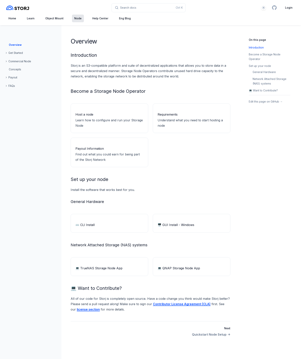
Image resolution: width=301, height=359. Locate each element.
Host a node (84, 114)
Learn (31, 18)
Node (78, 18)
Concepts (15, 69)
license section (88, 309)
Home (12, 18)
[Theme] (263, 7)
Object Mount (54, 18)
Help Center (100, 18)
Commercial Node (19, 61)
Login (289, 7)
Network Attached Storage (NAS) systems (109, 245)
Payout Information (89, 148)
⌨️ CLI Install (85, 225)
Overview (15, 44)
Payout (12, 77)
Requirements (168, 114)
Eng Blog (125, 18)
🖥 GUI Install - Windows (176, 225)
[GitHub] (274, 7)
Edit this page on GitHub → (266, 101)
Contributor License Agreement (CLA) (182, 304)
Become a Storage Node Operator (108, 91)
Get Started (15, 52)
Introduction (84, 55)
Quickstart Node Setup (211, 334)
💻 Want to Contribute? (96, 288)
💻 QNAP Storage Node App (179, 268)
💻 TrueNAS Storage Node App (98, 268)
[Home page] (17, 8)
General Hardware (87, 201)
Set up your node (89, 179)
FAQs (11, 85)
